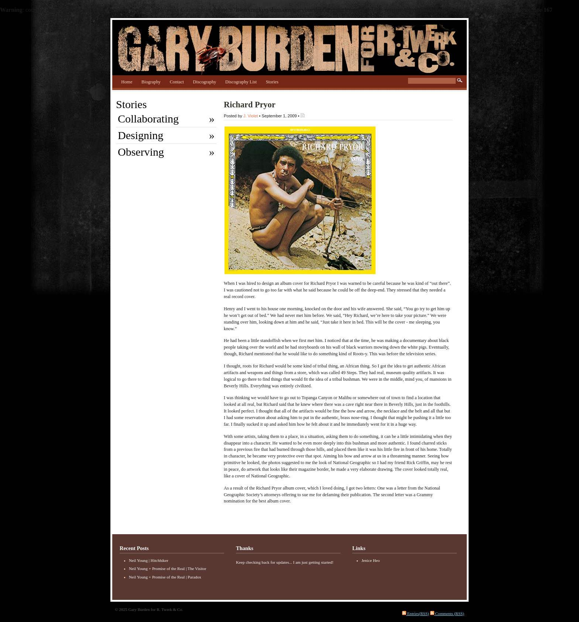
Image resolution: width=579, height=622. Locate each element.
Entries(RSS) (415, 613)
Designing (140, 135)
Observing (141, 152)
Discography (204, 81)
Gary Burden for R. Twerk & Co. (289, 46)
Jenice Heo (371, 560)
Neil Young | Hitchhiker (148, 560)
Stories (272, 81)
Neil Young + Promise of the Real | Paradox (165, 577)
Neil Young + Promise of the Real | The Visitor (167, 568)
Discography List (241, 81)
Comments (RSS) (447, 613)
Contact (177, 81)
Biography (151, 81)
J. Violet (250, 116)
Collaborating (148, 119)
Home (126, 81)
